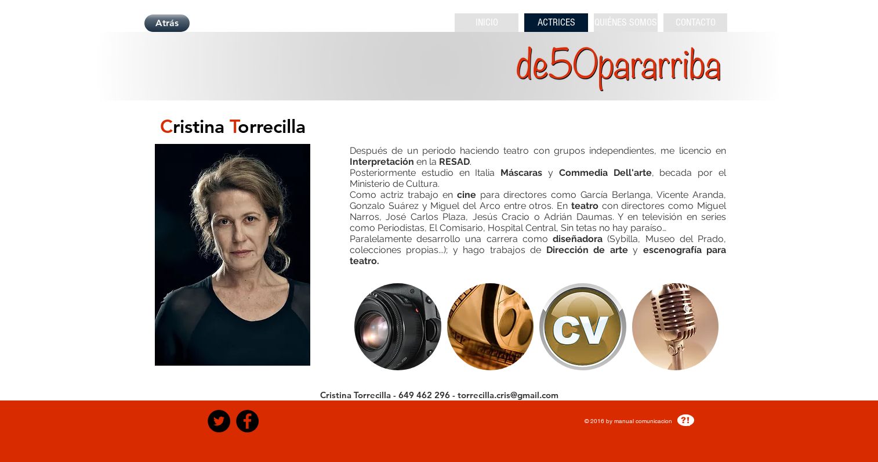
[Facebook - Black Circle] (247, 421)
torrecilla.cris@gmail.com (508, 394)
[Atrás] (167, 23)
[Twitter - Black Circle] (219, 421)
